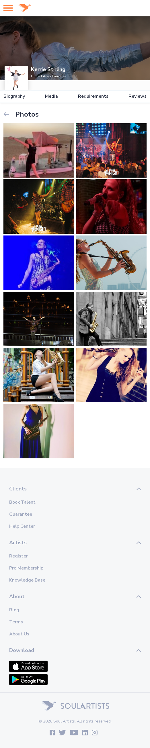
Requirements (93, 96)
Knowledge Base (27, 580)
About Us (19, 634)
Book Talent (22, 502)
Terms (16, 622)
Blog (14, 610)
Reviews (137, 96)
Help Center (22, 526)
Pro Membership (26, 568)
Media (51, 96)
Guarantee (20, 514)
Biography (14, 96)
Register (18, 556)
